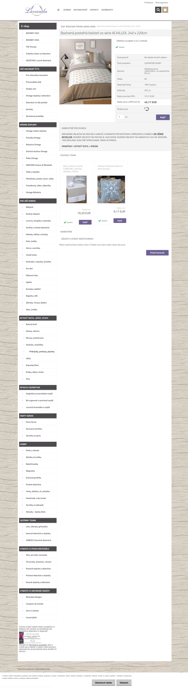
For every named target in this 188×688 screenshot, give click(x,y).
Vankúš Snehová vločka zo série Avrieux (110, 167)
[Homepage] (58, 10)
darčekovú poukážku (38, 644)
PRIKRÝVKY (67, 146)
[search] (158, 10)
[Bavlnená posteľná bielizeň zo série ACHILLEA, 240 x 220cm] (85, 40)
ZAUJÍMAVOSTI (107, 9)
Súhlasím (124, 682)
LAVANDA (67, 9)
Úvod (63, 26)
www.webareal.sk (43, 669)
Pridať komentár (157, 252)
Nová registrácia (161, 2)
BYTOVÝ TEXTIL (81, 146)
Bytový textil (70, 26)
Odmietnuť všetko (103, 682)
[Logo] (36, 10)
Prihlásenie (149, 2)
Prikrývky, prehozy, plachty (85, 26)
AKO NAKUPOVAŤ (80, 9)
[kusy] (120, 116)
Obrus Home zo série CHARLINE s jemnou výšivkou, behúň (73, 169)
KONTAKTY (94, 9)
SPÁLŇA (94, 146)
